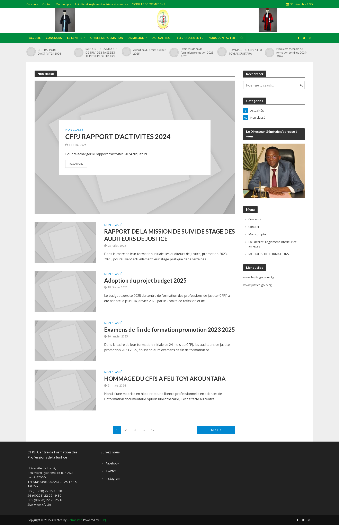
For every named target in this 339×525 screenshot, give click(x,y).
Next (214, 430)
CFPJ (103, 520)
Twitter (111, 471)
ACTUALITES (161, 38)
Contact (47, 4)
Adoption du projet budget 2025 (149, 51)
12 (152, 430)
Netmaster (74, 520)
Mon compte (63, 4)
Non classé (74, 130)
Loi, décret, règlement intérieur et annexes (101, 4)
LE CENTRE (74, 38)
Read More (76, 163)
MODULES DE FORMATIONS (148, 4)
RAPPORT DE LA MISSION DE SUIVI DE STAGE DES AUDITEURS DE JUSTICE (101, 52)
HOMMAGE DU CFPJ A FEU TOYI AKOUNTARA (245, 51)
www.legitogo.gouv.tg (258, 277)
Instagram (113, 478)
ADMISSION (136, 38)
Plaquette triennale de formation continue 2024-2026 (291, 52)
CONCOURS (54, 38)
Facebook (112, 463)
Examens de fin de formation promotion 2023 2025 (197, 52)
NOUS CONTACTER (221, 38)
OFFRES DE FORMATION (106, 38)
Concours (32, 4)
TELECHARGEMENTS (189, 38)
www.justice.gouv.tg (257, 285)
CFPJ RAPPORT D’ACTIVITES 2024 (49, 51)
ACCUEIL (35, 38)
